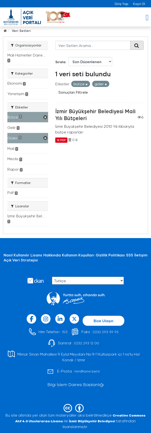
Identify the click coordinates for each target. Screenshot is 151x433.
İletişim (140, 254)
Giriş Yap (121, 4)
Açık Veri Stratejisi (21, 259)
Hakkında (52, 254)
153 (64, 332)
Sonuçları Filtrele (73, 92)
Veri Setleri (21, 30)
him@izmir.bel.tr (87, 371)
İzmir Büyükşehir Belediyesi (92, 421)
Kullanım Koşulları (78, 254)
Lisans (36, 254)
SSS (129, 254)
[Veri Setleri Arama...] (93, 45)
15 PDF (61, 140)
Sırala (60, 62)
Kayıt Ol (139, 4)
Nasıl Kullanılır (16, 254)
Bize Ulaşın (103, 320)
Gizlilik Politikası (110, 254)
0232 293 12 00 (86, 343)
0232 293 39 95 (106, 332)
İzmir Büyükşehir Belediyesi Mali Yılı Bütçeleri (95, 114)
